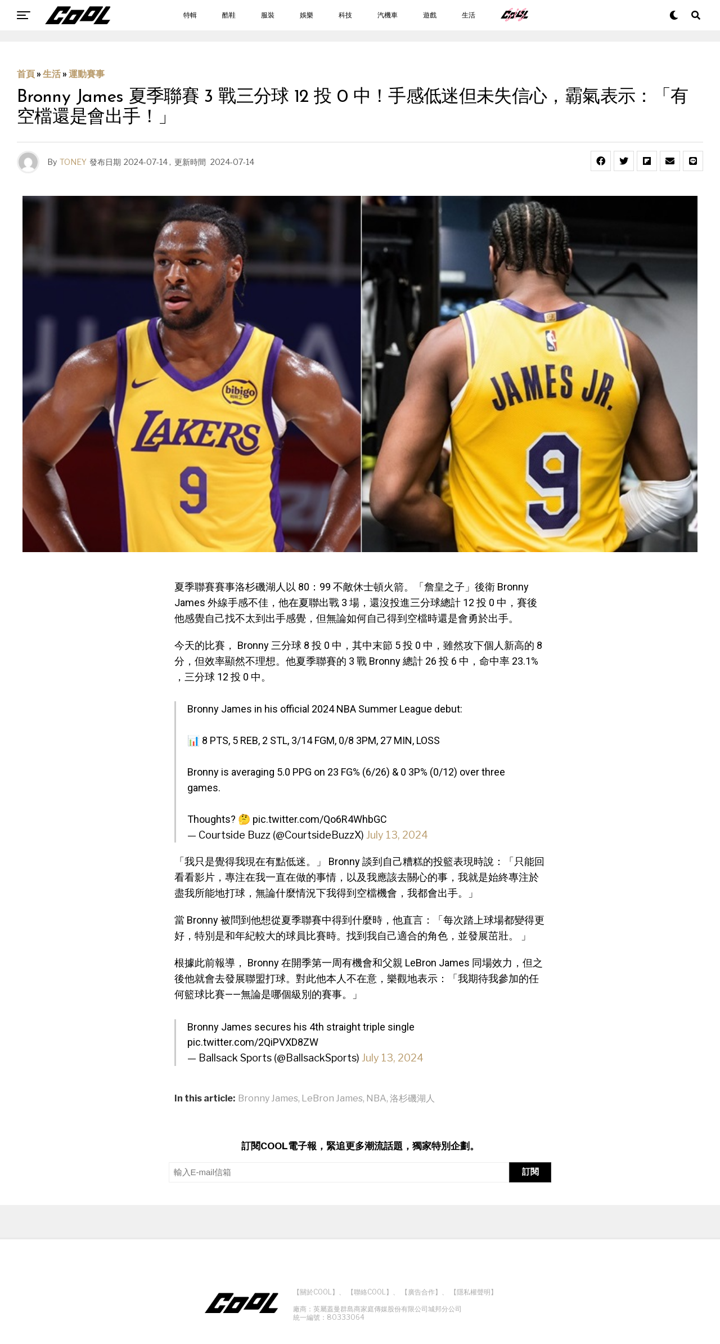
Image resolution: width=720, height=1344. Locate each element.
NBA (376, 1098)
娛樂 (306, 15)
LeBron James (332, 1098)
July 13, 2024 (397, 835)
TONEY (73, 162)
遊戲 (429, 15)
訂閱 (530, 1171)
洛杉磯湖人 (412, 1098)
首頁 (26, 74)
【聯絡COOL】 (370, 1292)
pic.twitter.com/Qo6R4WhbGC (320, 819)
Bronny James (268, 1098)
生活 (468, 15)
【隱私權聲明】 (473, 1292)
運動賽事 (87, 74)
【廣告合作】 (421, 1292)
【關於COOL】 (316, 1292)
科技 (345, 15)
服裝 (267, 15)
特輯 (190, 15)
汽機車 (387, 15)
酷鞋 (229, 15)
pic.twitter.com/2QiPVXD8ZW (252, 1042)
